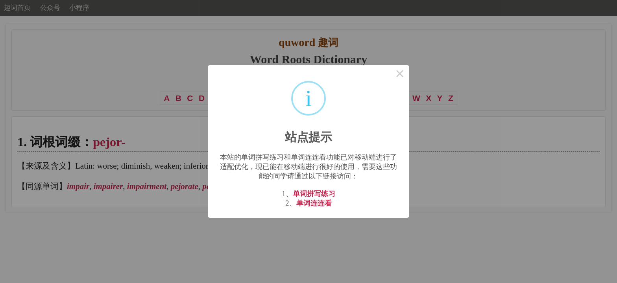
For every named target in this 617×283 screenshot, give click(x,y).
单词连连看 (314, 203)
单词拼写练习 (314, 194)
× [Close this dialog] (400, 74)
